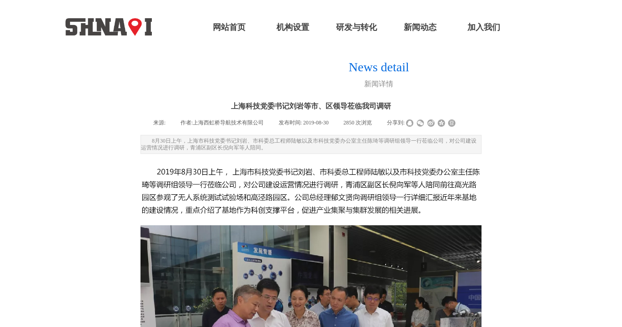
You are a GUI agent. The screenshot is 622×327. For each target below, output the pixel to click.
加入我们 (483, 27)
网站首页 (229, 27)
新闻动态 (420, 27)
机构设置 (292, 27)
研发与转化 (356, 27)
